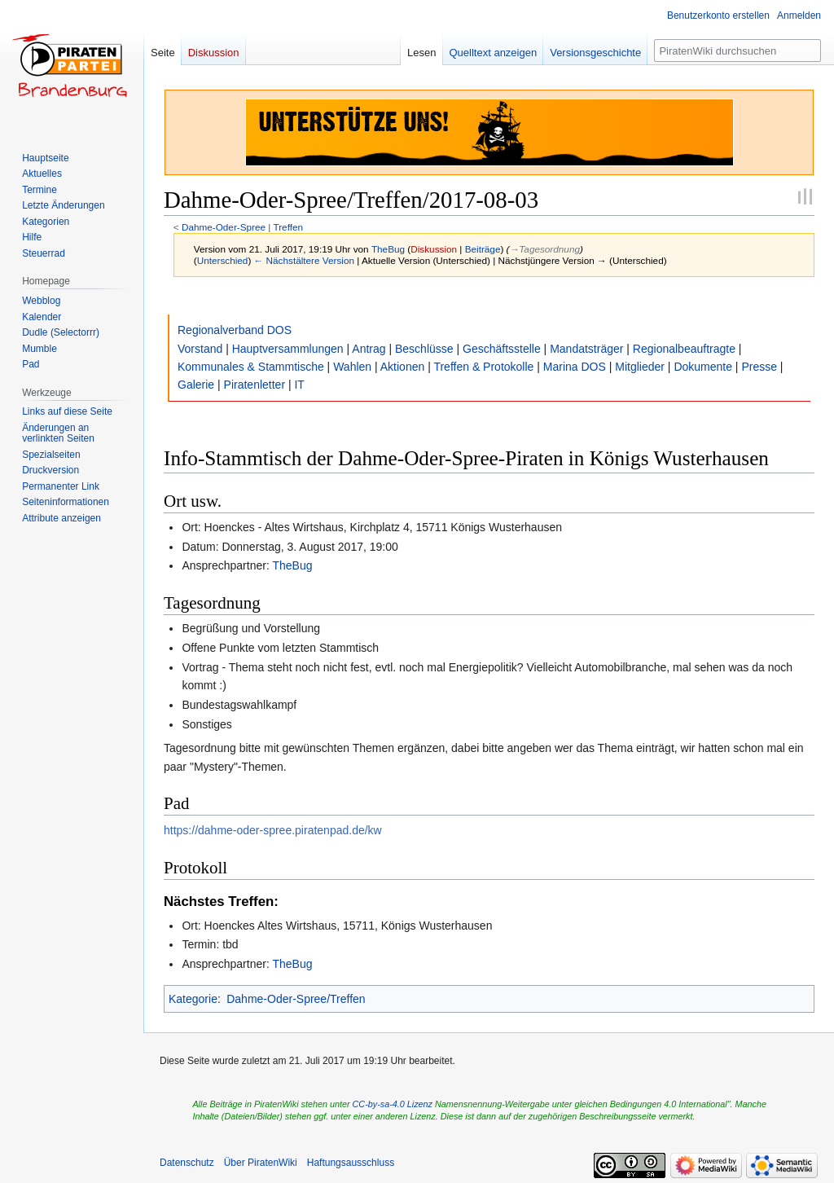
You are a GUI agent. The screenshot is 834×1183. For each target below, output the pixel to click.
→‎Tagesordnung (545, 249)
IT (299, 384)
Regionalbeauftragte (684, 348)
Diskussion (433, 249)
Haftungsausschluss (350, 1162)
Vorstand (200, 348)
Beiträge (483, 249)
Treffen (288, 227)
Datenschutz (187, 1162)
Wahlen (352, 366)
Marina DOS (574, 366)
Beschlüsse (424, 348)
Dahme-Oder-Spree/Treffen (295, 998)
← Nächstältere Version (304, 260)
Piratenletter (254, 384)
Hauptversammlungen (288, 348)
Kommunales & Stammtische (251, 366)
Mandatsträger (586, 348)
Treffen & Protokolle (483, 366)
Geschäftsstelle (502, 348)
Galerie (196, 384)
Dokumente (703, 366)
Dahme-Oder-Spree (224, 227)
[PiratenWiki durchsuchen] (737, 50)
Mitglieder (640, 366)
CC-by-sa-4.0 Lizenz (392, 1104)
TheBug (292, 565)
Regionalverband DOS (235, 329)
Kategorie (193, 998)
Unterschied (222, 260)
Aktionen (402, 366)
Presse (759, 366)
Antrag (368, 348)
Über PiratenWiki (260, 1162)
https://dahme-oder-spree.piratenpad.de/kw (273, 830)
